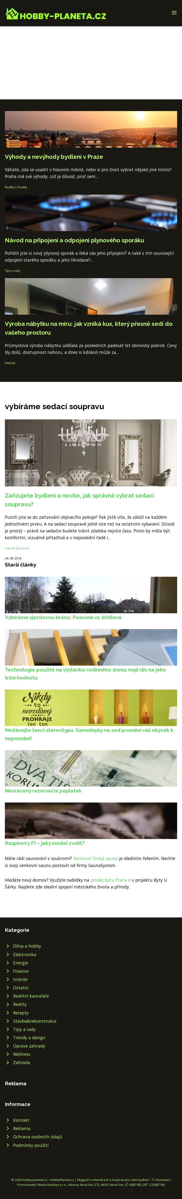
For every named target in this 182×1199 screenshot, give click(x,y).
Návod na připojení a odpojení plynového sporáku (74, 240)
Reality (9, 187)
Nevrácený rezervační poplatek (43, 791)
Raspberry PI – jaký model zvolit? (45, 843)
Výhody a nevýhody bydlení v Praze (54, 156)
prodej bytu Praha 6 (111, 880)
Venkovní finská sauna (95, 858)
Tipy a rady (12, 270)
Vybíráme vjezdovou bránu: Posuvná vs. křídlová (63, 617)
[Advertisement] (91, 63)
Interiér (10, 363)
